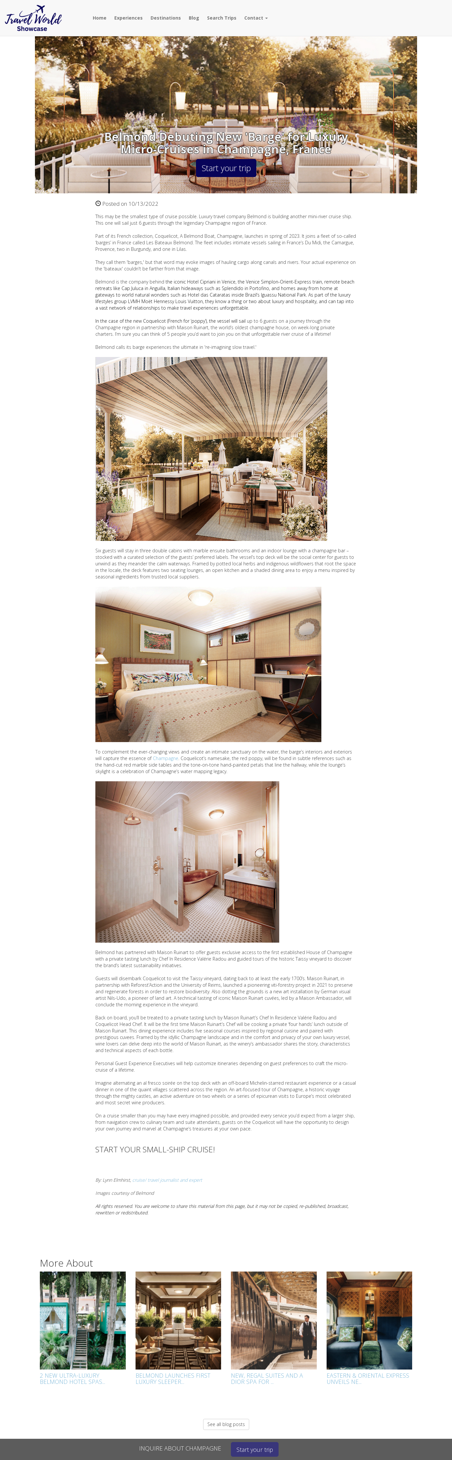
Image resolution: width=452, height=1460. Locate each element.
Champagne (165, 758)
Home (99, 18)
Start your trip (226, 167)
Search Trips (221, 18)
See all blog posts (226, 1424)
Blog (194, 18)
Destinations (166, 18)
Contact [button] (256, 18)
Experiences (128, 18)
